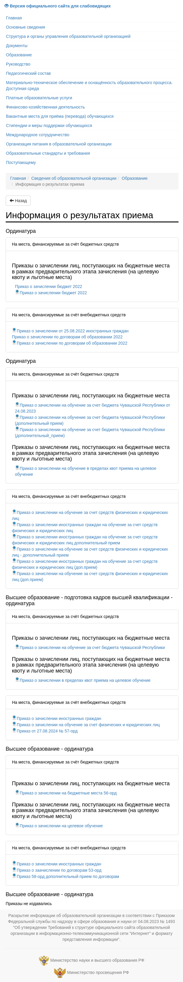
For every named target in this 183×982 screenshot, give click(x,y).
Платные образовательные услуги (39, 97)
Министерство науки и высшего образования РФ (97, 960)
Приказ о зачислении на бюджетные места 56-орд (66, 793)
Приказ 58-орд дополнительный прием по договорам (65, 876)
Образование (19, 54)
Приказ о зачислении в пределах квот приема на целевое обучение (83, 680)
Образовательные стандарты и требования (48, 153)
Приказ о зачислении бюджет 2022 (48, 286)
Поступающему (21, 162)
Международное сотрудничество (37, 134)
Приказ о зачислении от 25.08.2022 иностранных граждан (70, 331)
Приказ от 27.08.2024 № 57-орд (44, 731)
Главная (14, 18)
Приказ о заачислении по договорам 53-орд (56, 870)
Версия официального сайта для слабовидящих (57, 6)
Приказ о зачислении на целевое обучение (59, 825)
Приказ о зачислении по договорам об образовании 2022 (67, 336)
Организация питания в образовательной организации (58, 144)
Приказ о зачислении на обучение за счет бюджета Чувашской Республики (90, 647)
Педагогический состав (28, 73)
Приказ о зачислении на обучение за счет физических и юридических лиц (86, 724)
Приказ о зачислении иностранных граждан (56, 718)
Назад (18, 200)
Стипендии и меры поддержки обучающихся (49, 125)
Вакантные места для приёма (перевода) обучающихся (60, 116)
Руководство (18, 64)
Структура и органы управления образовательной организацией (68, 36)
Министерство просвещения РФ (98, 972)
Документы (16, 45)
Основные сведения (25, 27)
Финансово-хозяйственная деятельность (45, 107)
